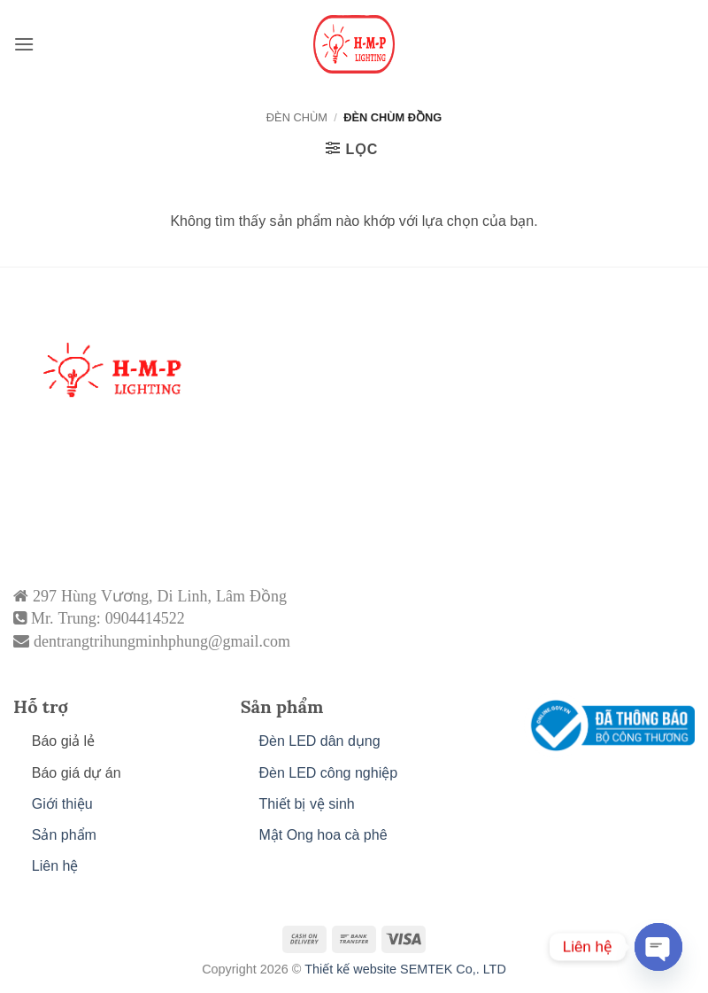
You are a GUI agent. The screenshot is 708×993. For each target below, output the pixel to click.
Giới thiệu (62, 803)
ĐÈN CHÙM (296, 117)
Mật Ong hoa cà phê (322, 834)
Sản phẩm (64, 834)
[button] (24, 44)
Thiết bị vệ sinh (306, 803)
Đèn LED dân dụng (319, 741)
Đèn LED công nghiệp (327, 772)
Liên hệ (55, 865)
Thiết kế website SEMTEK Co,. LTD (405, 969)
